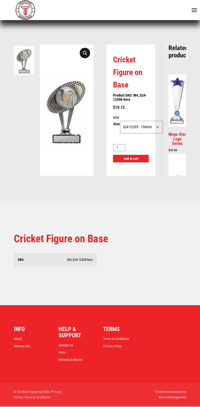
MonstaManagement (172, 397)
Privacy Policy (112, 346)
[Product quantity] (119, 147)
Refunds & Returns (71, 360)
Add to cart (131, 159)
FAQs (62, 353)
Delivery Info (22, 346)
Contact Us (66, 345)
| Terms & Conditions (36, 397)
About (18, 339)
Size (116, 124)
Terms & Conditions (116, 339)
